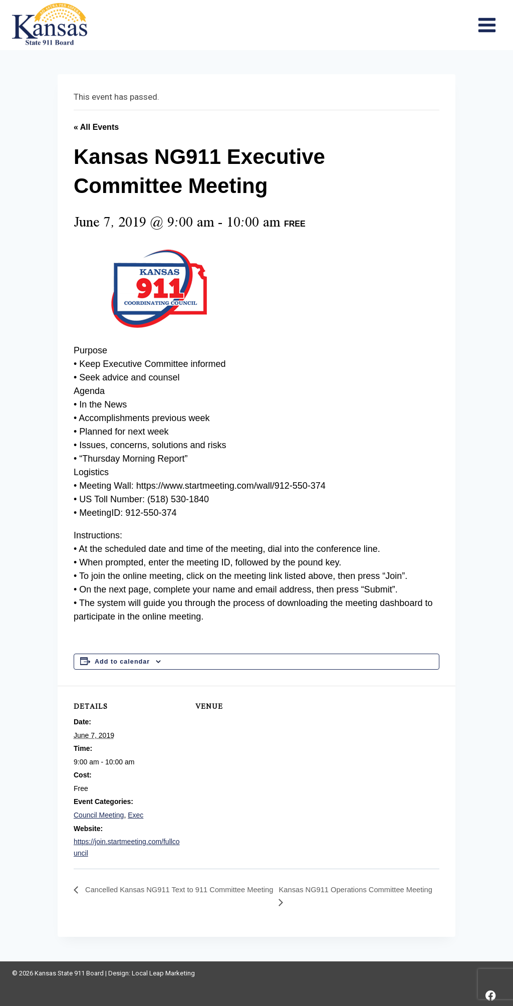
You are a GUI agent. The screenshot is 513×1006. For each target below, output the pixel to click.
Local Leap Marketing (163, 973)
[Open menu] (486, 25)
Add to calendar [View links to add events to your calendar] (122, 661)
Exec (135, 815)
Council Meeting (99, 815)
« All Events (96, 127)
